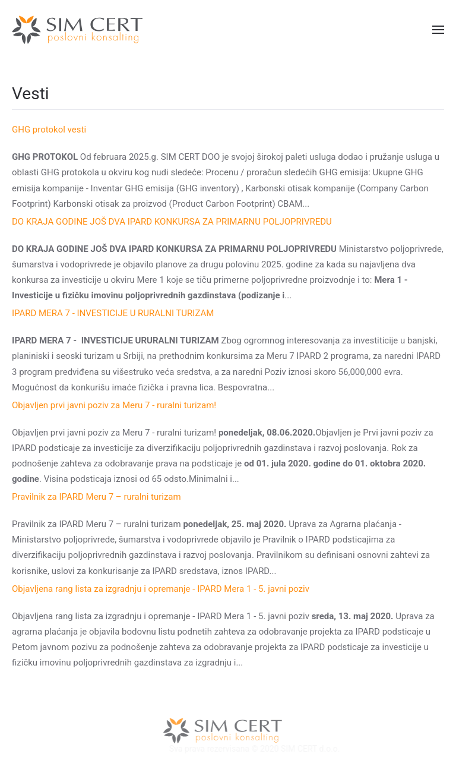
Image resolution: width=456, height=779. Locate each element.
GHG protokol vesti (49, 129)
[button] (438, 29)
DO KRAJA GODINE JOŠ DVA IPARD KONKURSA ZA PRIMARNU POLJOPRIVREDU (172, 221)
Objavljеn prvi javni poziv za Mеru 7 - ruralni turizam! (114, 405)
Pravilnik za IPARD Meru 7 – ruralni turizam (96, 496)
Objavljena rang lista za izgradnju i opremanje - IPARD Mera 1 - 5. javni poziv (160, 589)
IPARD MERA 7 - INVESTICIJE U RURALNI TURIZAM (113, 313)
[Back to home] (77, 29)
